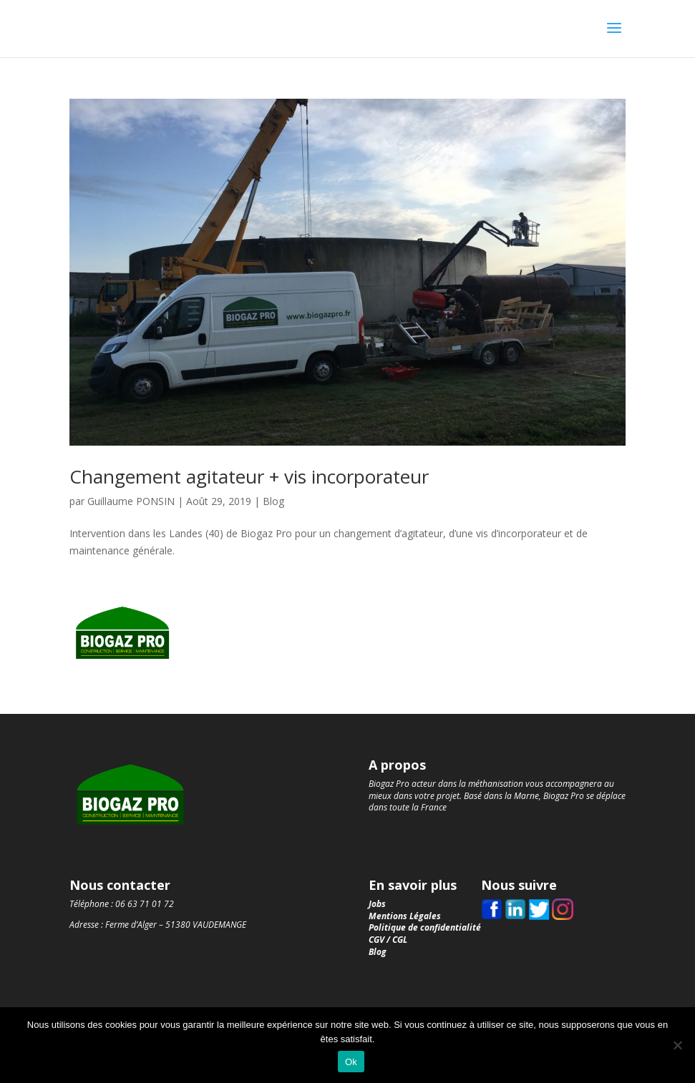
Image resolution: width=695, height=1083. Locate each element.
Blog (273, 501)
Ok (351, 1062)
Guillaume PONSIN (131, 501)
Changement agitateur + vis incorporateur (249, 476)
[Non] (677, 1045)
